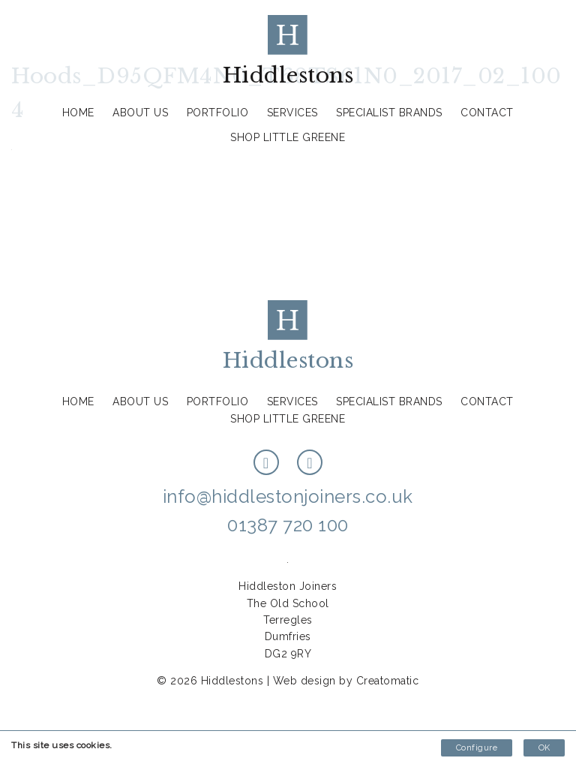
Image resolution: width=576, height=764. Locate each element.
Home (78, 113)
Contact (487, 113)
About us (140, 113)
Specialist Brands (389, 113)
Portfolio (218, 113)
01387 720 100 (288, 525)
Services (292, 113)
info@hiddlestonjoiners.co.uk (288, 496)
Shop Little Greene (287, 137)
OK (544, 748)
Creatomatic (387, 681)
